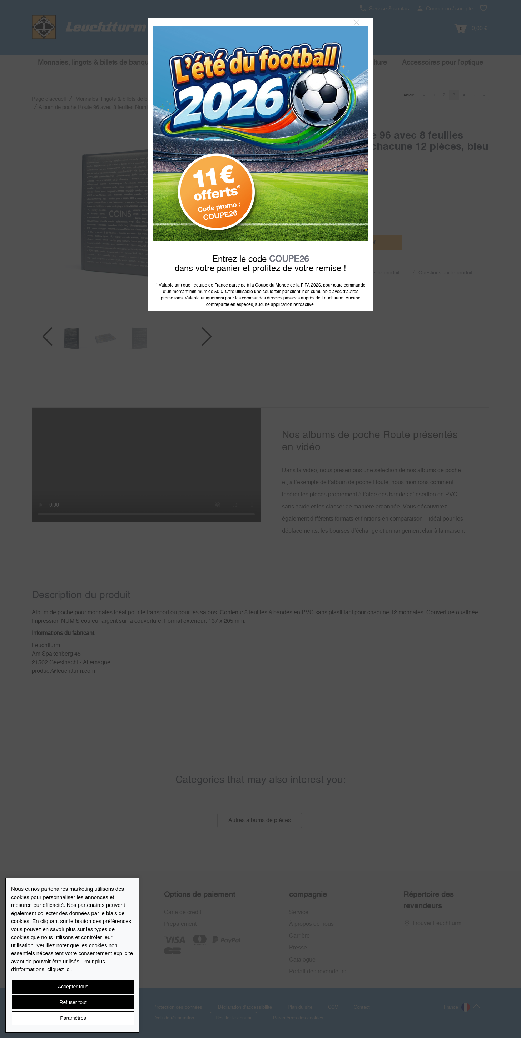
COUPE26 (289, 259)
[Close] (356, 22)
